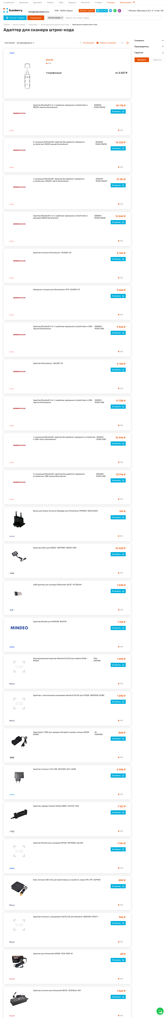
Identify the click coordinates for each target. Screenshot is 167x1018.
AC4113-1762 (73, 806)
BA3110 (63, 622)
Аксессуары (36, 25)
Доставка (38, 2)
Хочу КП (102, 11)
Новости (72, 2)
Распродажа (35, 18)
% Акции (111, 2)
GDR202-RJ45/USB (99, 328)
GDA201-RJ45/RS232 (101, 180)
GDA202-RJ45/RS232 (101, 143)
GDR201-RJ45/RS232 (100, 217)
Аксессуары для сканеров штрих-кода (61, 25)
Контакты (85, 2)
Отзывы (98, 2)
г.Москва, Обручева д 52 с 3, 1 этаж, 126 (146, 11)
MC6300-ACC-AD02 (67, 769)
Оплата (50, 2)
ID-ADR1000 (99, 734)
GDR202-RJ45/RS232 (99, 106)
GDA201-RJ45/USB (101, 438)
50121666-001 (74, 991)
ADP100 (97, 880)
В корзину (118, 112)
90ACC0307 (92, 511)
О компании (8, 2)
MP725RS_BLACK (75, 843)
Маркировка (127, 2)
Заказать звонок (87, 11)
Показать (141, 60)
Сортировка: (10, 43)
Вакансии (23, 2)
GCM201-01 (75, 290)
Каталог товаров (21, 25)
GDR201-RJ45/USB (99, 402)
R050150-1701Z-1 (90, 917)
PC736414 (77, 585)
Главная (6, 25)
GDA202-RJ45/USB (101, 475)
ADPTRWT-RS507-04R (66, 548)
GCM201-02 (66, 253)
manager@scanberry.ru (38, 12)
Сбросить (157, 60)
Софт (61, 2)
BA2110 (51, 60)
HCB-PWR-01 (67, 954)
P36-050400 (97, 660)
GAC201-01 (58, 364)
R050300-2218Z (97, 696)
